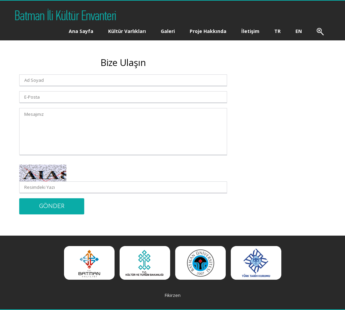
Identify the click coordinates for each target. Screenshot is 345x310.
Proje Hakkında (208, 31)
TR (277, 31)
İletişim (250, 31)
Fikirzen (173, 295)
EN (298, 31)
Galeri (168, 31)
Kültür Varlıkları (127, 31)
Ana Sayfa (81, 31)
